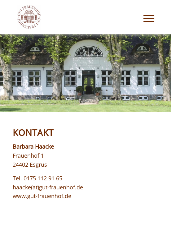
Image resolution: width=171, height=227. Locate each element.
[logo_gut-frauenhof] (72, 17)
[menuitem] (145, 17)
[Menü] (145, 17)
